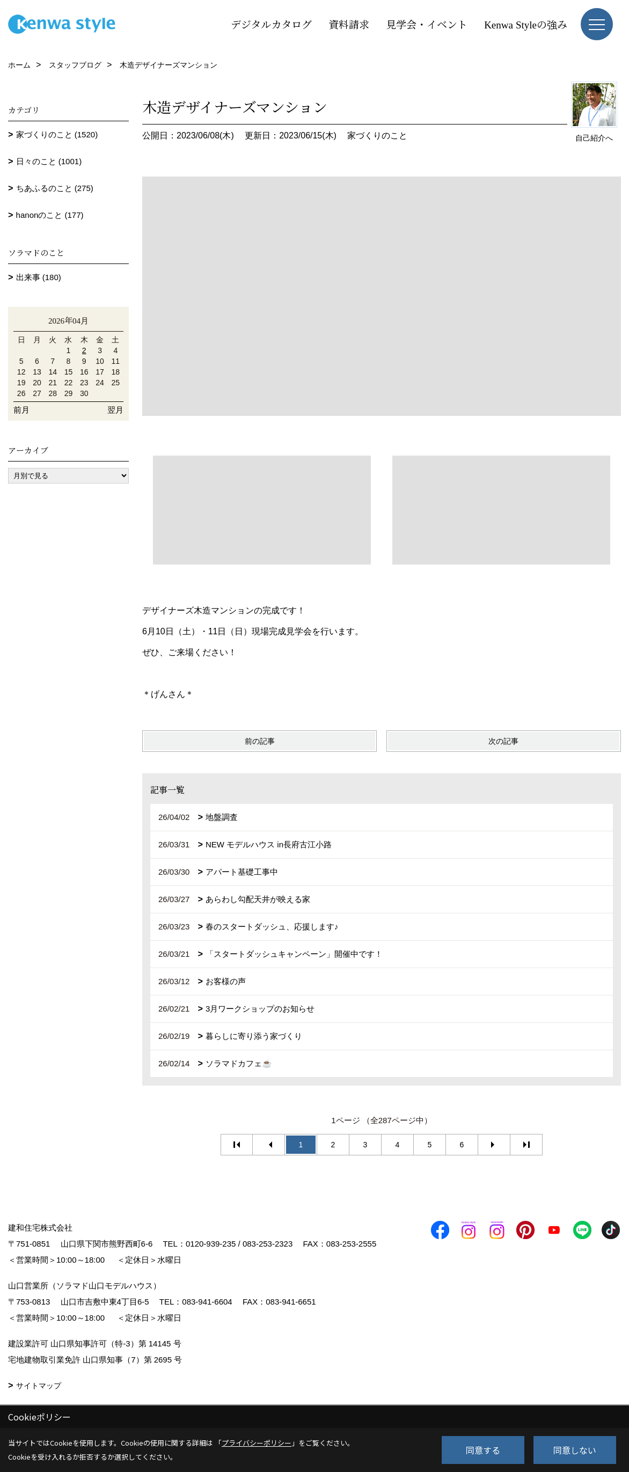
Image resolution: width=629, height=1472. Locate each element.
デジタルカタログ (271, 24)
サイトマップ (38, 1385)
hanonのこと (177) (50, 214)
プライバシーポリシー (256, 1443)
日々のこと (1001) (49, 161)
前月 (21, 409)
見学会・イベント (426, 24)
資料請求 (348, 24)
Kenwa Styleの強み (525, 24)
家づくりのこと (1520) (57, 134)
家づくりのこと (377, 135)
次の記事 (503, 741)
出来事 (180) (38, 277)
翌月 (115, 409)
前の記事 (260, 741)
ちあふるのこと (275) (54, 188)
